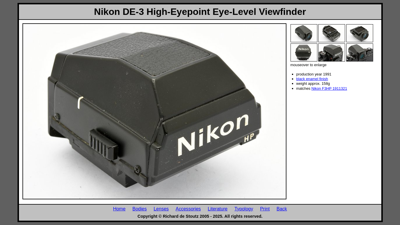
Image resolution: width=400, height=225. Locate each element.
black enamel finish (312, 79)
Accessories (188, 208)
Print (265, 208)
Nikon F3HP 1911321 (329, 88)
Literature (218, 208)
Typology (243, 208)
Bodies (140, 208)
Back (281, 208)
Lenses (161, 208)
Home (119, 208)
